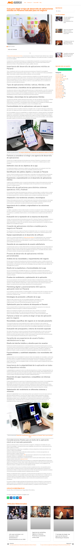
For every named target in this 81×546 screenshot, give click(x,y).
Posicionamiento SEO (60, 92)
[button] (30, 3)
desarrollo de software (29, 237)
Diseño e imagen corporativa (61, 78)
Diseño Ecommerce (59, 80)
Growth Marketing (59, 85)
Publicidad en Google (60, 96)
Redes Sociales (59, 97)
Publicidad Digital (59, 95)
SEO (25, 454)
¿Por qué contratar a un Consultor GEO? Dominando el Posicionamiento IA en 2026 (69, 20)
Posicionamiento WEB (60, 93)
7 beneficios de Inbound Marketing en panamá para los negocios (69, 55)
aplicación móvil (24, 459)
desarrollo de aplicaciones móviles (15, 56)
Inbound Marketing (59, 88)
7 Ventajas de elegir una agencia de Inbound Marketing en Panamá (69, 42)
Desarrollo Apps (59, 74)
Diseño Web (58, 81)
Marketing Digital (59, 91)
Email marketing (59, 82)
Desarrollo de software (60, 76)
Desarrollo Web (59, 77)
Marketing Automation (60, 89)
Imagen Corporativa (59, 86)
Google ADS (58, 84)
